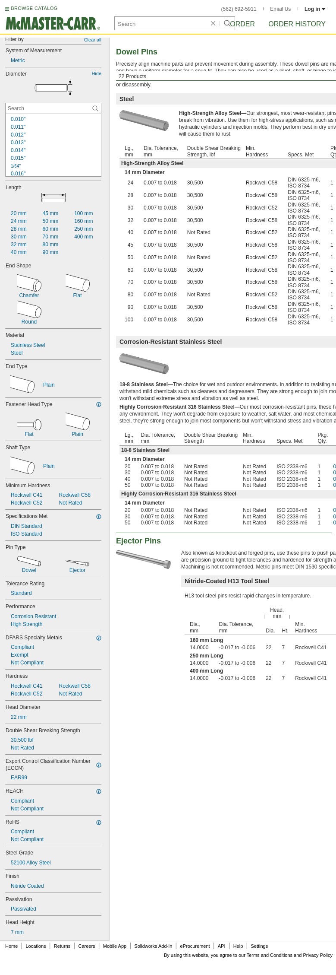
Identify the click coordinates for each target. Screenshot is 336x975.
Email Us (280, 9)
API (222, 946)
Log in (315, 9)
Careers (86, 946)
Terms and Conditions (269, 955)
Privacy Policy (318, 955)
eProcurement (195, 946)
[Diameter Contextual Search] (53, 108)
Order (242, 24)
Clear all (92, 39)
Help (238, 946)
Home (11, 946)
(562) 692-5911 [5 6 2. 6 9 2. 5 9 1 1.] (239, 9)
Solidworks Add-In (153, 946)
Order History (297, 24)
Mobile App (114, 946)
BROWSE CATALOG (34, 8)
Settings (259, 946)
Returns (62, 946)
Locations (36, 946)
